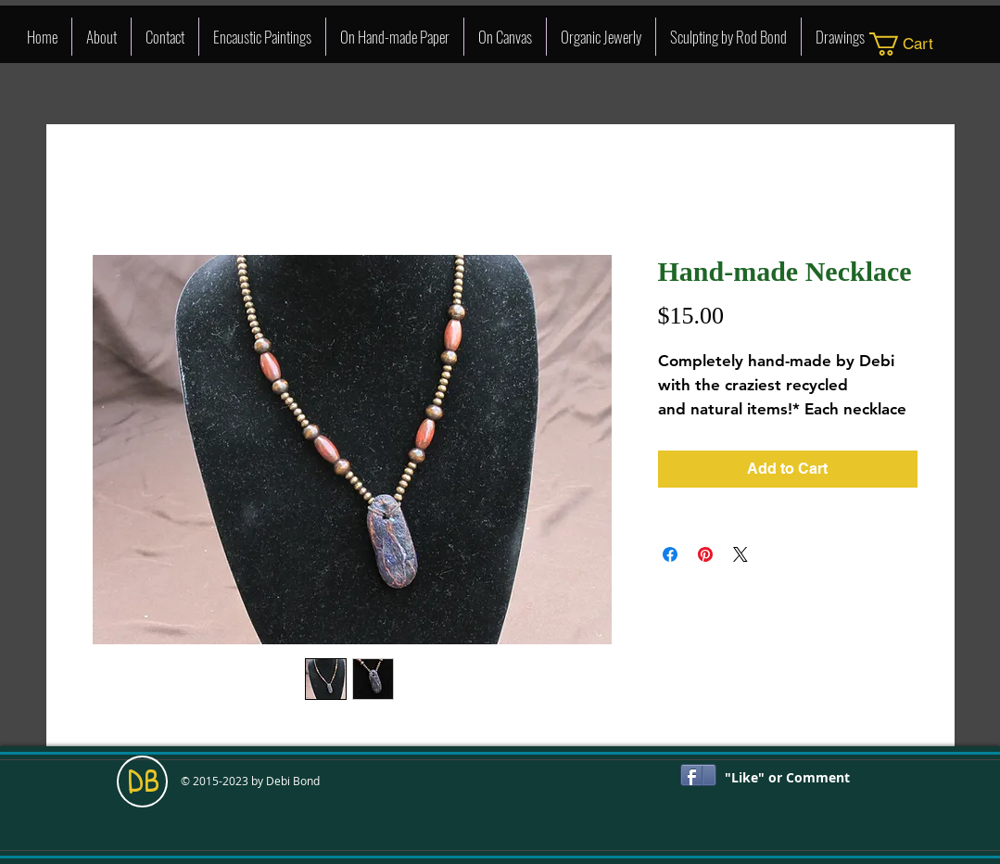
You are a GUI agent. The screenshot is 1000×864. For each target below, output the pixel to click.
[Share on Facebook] (670, 554)
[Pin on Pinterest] (705, 554)
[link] (913, 44)
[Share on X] (740, 554)
